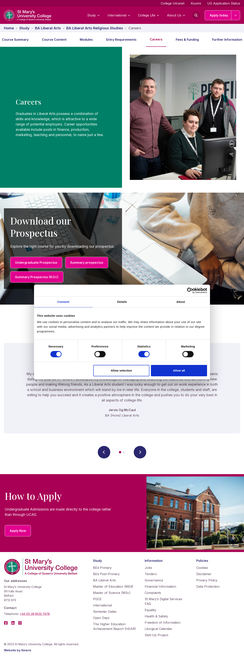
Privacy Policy (206, 580)
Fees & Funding (187, 40)
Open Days (101, 618)
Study (93, 15)
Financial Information (160, 586)
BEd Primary (102, 568)
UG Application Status (223, 3)
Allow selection (121, 370)
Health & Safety (156, 616)
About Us (176, 15)
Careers (156, 39)
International (119, 15)
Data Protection (208, 586)
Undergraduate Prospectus (36, 262)
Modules (86, 40)
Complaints (153, 593)
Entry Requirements (121, 40)
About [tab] (180, 301)
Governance (154, 580)
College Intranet (172, 3)
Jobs (148, 568)
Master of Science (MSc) (111, 593)
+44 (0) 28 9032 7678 (35, 614)
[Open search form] (196, 15)
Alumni (196, 3)
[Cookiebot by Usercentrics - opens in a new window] (190, 290)
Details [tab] (122, 301)
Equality (150, 610)
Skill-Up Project (156, 635)
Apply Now (18, 531)
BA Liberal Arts (104, 580)
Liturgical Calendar (158, 629)
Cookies (202, 568)
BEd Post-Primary (106, 574)
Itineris (26, 650)
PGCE (97, 599)
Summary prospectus (86, 262)
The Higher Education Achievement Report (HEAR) (114, 626)
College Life (148, 15)
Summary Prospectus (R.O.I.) (36, 277)
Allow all (179, 370)
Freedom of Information (162, 622)
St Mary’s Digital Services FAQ (163, 601)
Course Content (54, 40)
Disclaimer (204, 574)
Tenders (151, 574)
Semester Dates (105, 611)
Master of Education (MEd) (113, 586)
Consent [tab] (63, 301)
